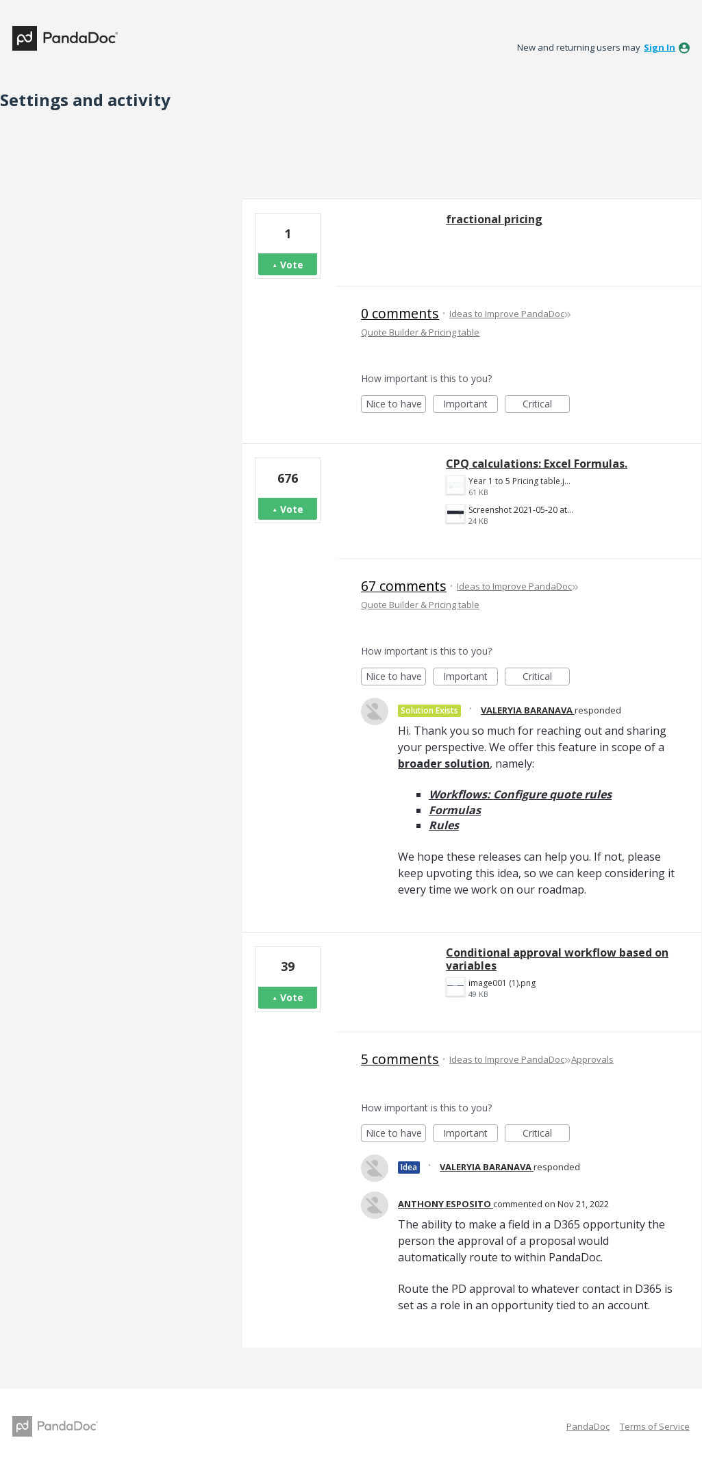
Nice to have (396, 405)
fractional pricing (494, 219)
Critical (546, 405)
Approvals (592, 1059)
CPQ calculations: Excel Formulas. (536, 463)
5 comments (400, 1059)
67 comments (404, 586)
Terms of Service (655, 1426)
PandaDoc (588, 1426)
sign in (659, 47)
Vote (291, 264)
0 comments (400, 313)
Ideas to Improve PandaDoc (506, 313)
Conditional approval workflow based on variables (557, 959)
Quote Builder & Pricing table (420, 332)
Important (470, 405)
